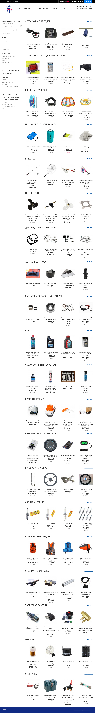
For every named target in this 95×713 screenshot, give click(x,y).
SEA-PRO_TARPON (7, 62)
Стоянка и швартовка (37, 571)
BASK (4, 80)
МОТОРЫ (6, 53)
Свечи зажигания (34, 502)
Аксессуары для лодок (9, 23)
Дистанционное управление (40, 227)
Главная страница (7, 16)
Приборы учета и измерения (40, 433)
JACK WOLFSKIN (7, 82)
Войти (88, 1)
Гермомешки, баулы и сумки (10, 30)
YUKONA (5, 42)
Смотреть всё (89, 21)
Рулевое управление (36, 467)
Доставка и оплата (42, 9)
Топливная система (36, 605)
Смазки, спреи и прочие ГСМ (40, 364)
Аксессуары (6, 102)
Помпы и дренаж (34, 399)
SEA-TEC (5, 60)
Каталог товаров (24, 9)
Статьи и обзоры (59, 9)
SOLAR (4, 40)
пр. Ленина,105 (89, 10)
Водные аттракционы (8, 28)
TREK (4, 84)
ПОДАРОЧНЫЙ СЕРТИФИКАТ (10, 94)
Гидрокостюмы (7, 104)
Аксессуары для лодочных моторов (12, 26)
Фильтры (30, 639)
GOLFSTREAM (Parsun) (8, 56)
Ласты (4, 108)
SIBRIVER (5, 46)
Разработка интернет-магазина (82, 710)
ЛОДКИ (5, 37)
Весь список (6, 33)
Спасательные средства (38, 536)
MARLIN (5, 58)
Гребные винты (33, 193)
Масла (28, 330)
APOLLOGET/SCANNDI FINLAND (10, 86)
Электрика (31, 674)
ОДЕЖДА (5, 77)
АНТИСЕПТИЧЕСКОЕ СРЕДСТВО (11, 70)
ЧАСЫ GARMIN (7, 73)
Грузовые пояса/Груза (8, 106)
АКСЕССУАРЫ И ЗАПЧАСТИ (11, 21)
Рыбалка (30, 158)
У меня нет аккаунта (77, 1)
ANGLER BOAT (6, 44)
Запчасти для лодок (36, 261)
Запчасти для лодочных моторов (43, 296)
